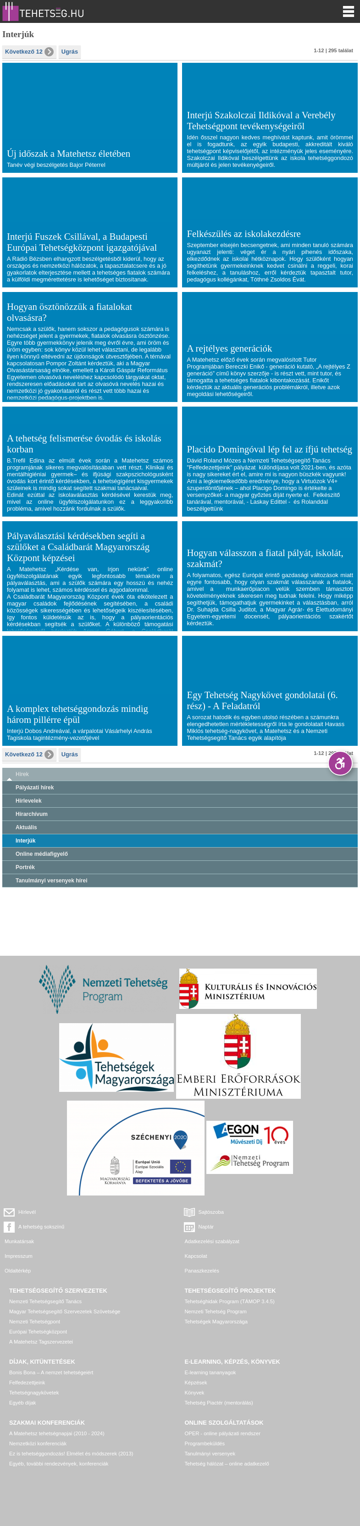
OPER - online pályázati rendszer (222, 1433)
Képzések (196, 1382)
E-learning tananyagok (210, 1372)
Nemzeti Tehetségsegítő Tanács (45, 1301)
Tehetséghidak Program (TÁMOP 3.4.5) (230, 1301)
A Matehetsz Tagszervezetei (41, 1341)
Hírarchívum (32, 814)
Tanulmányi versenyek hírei (52, 880)
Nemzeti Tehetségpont (34, 1321)
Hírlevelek (29, 801)
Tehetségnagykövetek (34, 1392)
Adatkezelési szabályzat (212, 1241)
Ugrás (69, 51)
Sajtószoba (211, 1212)
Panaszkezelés (202, 1270)
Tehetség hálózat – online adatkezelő (227, 1463)
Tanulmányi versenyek (210, 1453)
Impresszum (19, 1256)
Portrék (25, 867)
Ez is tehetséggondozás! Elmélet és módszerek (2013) (71, 1453)
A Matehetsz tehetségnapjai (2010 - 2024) (57, 1433)
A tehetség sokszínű (41, 1226)
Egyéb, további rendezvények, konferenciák (58, 1463)
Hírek (22, 774)
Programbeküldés (205, 1443)
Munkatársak (19, 1241)
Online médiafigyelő (42, 854)
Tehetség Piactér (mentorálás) (219, 1402)
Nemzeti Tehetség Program (216, 1311)
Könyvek (195, 1392)
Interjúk (25, 840)
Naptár (206, 1226)
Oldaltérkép (18, 1270)
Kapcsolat (196, 1256)
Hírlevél (27, 1212)
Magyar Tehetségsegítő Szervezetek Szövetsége (64, 1311)
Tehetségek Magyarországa (216, 1321)
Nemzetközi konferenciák (37, 1443)
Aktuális (26, 827)
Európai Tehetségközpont (38, 1331)
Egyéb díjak (22, 1402)
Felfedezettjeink (27, 1382)
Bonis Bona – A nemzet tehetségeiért (51, 1372)
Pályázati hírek (35, 787)
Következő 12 (29, 51)
